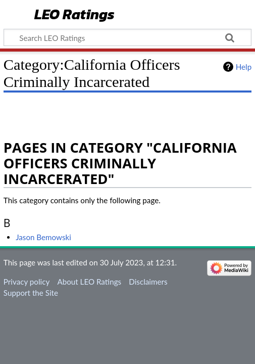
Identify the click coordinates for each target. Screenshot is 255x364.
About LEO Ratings (89, 281)
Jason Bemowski (43, 237)
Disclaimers (148, 281)
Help (243, 66)
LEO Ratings (74, 15)
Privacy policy (26, 281)
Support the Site (31, 292)
